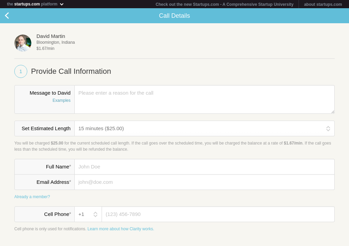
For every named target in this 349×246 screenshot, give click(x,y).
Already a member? (32, 196)
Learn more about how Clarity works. (121, 229)
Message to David (44, 97)
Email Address (53, 182)
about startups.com (323, 4)
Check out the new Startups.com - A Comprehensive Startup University (225, 4)
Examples (61, 100)
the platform (35, 4)
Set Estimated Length (46, 129)
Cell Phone (57, 214)
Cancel (13, 15)
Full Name (58, 166)
